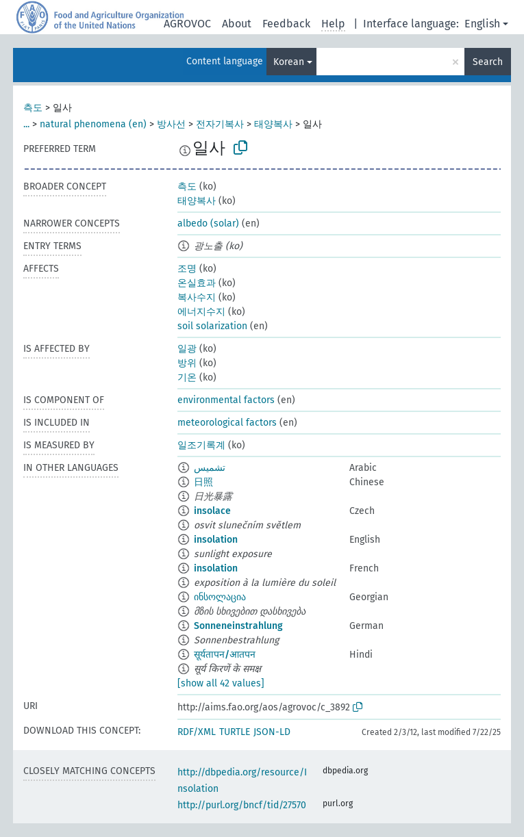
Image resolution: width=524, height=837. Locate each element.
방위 (187, 363)
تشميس (209, 468)
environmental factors (226, 400)
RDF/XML (196, 732)
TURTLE (234, 732)
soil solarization (212, 326)
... (26, 124)
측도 (32, 108)
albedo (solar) (208, 223)
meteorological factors (227, 422)
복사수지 (196, 297)
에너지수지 (201, 312)
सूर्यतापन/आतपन (224, 654)
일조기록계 (201, 445)
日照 (203, 482)
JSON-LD (271, 732)
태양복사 (273, 124)
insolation (216, 539)
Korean (288, 62)
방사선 (171, 124)
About (236, 23)
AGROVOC (187, 23)
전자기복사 (220, 124)
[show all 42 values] (220, 683)
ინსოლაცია (220, 597)
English (482, 23)
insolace (212, 511)
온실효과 (196, 283)
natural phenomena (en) (93, 124)
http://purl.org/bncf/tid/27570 (241, 805)
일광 (187, 349)
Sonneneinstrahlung (238, 626)
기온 (187, 377)
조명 (187, 268)
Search (488, 62)
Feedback (286, 23)
